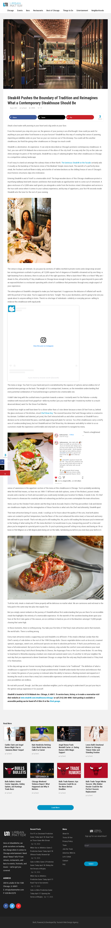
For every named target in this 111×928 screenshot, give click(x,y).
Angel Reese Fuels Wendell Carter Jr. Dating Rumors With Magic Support (69, 749)
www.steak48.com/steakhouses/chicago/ (37, 697)
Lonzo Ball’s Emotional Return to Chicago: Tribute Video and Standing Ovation (95, 749)
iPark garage (55, 701)
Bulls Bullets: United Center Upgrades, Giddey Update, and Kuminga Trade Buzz (15, 785)
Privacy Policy (68, 841)
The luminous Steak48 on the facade (76, 162)
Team (65, 845)
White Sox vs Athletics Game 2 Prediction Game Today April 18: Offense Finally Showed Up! (41, 851)
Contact (65, 861)
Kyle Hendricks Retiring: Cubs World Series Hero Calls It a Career (41, 747)
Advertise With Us (69, 853)
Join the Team (68, 849)
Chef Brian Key (47, 413)
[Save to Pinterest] (80, 117)
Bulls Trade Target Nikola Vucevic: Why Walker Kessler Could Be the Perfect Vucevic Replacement (96, 786)
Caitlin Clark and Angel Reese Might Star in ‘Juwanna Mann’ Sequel (14, 747)
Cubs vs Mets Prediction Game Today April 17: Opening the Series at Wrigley (41, 893)
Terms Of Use (67, 837)
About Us (66, 834)
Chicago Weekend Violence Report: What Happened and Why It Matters (41, 785)
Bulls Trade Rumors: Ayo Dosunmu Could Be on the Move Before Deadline (68, 785)
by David (24, 108)
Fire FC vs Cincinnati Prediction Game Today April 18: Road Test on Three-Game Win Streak (41, 837)
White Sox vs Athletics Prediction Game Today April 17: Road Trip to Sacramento (41, 879)
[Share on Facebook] (23, 117)
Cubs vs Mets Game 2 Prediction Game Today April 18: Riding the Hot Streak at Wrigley (42, 865)
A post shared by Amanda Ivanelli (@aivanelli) (43, 378)
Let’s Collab (67, 857)
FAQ (64, 864)
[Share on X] (51, 117)
